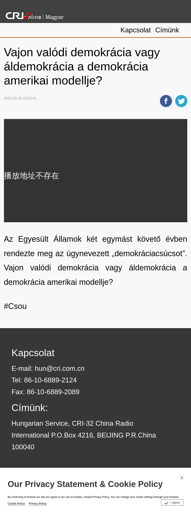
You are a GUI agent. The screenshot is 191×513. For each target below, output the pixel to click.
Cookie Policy (16, 503)
